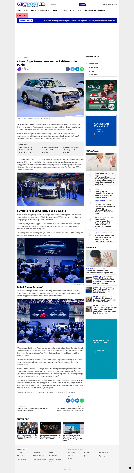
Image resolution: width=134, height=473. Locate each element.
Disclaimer (53, 456)
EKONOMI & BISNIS (100, 200)
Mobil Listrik (93, 64)
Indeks (19, 453)
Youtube (71, 456)
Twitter (86, 452)
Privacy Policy (38, 456)
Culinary (97, 232)
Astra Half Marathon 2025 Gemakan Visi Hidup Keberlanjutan (103, 291)
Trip (100, 217)
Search (82, 5)
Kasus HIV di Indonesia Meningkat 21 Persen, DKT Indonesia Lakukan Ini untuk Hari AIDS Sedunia (104, 281)
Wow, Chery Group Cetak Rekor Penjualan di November (71, 150)
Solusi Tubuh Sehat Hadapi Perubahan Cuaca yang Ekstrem (99, 272)
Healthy (88, 269)
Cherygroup (40, 392)
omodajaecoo (60, 392)
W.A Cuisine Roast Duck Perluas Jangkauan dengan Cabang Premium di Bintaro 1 (104, 238)
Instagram (103, 452)
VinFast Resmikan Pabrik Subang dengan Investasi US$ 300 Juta (27, 437)
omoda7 (50, 392)
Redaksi (20, 456)
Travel (97, 217)
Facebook (72, 452)
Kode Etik (36, 453)
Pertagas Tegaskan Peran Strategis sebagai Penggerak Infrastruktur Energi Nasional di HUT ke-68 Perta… (105, 209)
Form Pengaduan (39, 459)
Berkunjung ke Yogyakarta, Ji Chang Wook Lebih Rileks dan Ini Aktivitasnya (104, 194)
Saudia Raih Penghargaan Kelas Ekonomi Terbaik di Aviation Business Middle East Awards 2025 (103, 224)
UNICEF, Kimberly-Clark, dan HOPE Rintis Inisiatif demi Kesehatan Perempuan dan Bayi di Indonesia (105, 310)
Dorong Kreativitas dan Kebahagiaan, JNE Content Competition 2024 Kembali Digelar (68, 408)
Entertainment (99, 173)
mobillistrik (93, 67)
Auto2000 (92, 71)
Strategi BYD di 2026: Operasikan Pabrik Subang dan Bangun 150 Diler (72, 438)
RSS (70, 459)
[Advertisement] (67, 39)
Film (105, 173)
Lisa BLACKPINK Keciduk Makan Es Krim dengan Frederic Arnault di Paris (33, 408)
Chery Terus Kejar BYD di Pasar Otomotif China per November (50, 150)
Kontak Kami (21, 459)
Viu (90, 60)
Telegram (103, 456)
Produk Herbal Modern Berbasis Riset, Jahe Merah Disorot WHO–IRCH (104, 300)
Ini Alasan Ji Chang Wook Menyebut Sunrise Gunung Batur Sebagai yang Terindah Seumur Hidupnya (85, 21)
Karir (51, 453)
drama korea (93, 75)
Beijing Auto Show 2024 (26, 392)
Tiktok (86, 456)
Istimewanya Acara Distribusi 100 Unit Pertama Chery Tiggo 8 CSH (28, 150)
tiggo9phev (71, 392)
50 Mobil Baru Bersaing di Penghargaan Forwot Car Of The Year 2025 (50, 437)
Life (92, 269)
